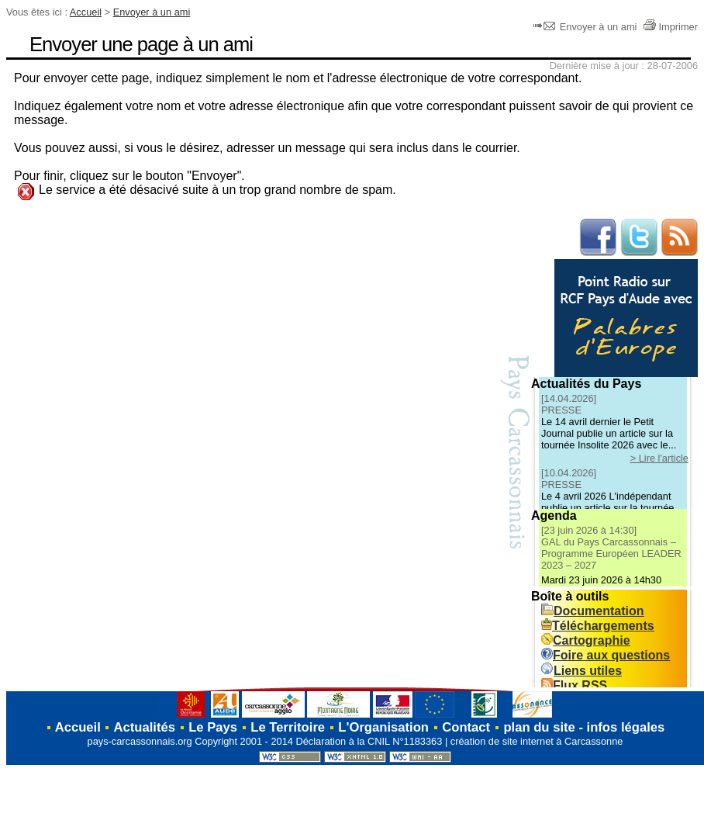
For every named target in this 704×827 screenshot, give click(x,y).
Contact (466, 727)
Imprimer (670, 27)
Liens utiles (581, 670)
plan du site (539, 727)
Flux (574, 685)
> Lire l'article (659, 458)
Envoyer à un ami (152, 12)
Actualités (144, 727)
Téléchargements (597, 625)
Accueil (86, 12)
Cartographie (585, 640)
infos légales (626, 727)
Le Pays (212, 727)
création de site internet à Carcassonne (536, 741)
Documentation (592, 611)
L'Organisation (383, 727)
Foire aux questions (605, 655)
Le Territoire (287, 727)
